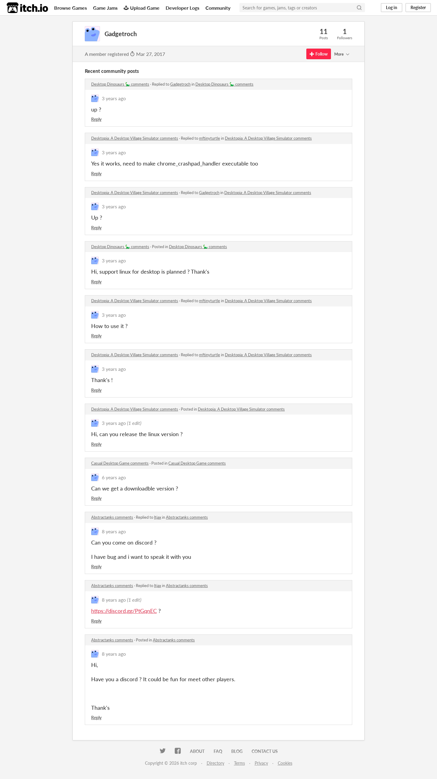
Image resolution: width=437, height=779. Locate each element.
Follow (319, 53)
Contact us (265, 751)
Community (217, 8)
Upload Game (142, 8)
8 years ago (114, 531)
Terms (239, 763)
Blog (237, 751)
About (197, 751)
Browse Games (70, 8)
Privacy (261, 763)
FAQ (218, 751)
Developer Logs (182, 8)
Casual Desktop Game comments (120, 463)
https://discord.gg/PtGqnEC (124, 610)
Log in (391, 7)
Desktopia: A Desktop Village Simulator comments (134, 138)
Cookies (285, 763)
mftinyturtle (209, 138)
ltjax (157, 517)
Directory (215, 763)
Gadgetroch (180, 84)
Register (418, 7)
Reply (96, 119)
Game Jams (105, 8)
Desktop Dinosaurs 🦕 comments (120, 84)
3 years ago (114, 98)
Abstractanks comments (112, 517)
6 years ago (114, 477)
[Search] (359, 7)
